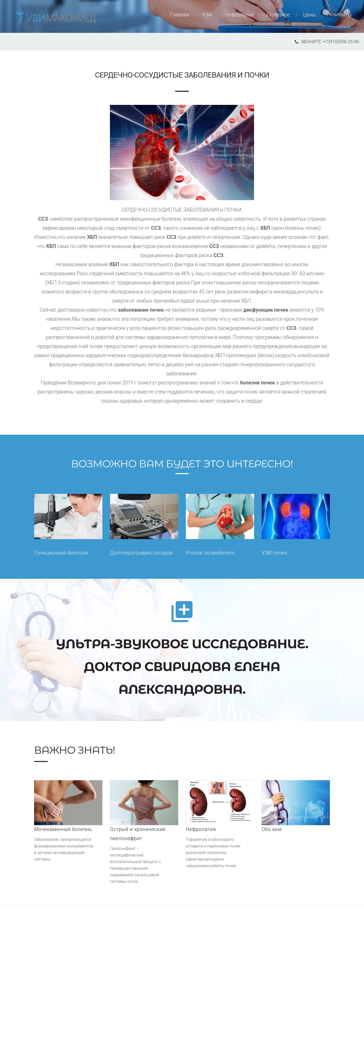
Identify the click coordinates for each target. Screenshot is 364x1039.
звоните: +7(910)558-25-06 (327, 41)
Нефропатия (201, 830)
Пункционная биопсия (61, 553)
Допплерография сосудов (142, 553)
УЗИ (207, 17)
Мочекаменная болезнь (63, 830)
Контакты (340, 17)
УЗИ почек (275, 553)
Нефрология (239, 17)
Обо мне (272, 830)
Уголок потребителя (211, 553)
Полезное (278, 17)
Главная (179, 17)
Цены (309, 17)
